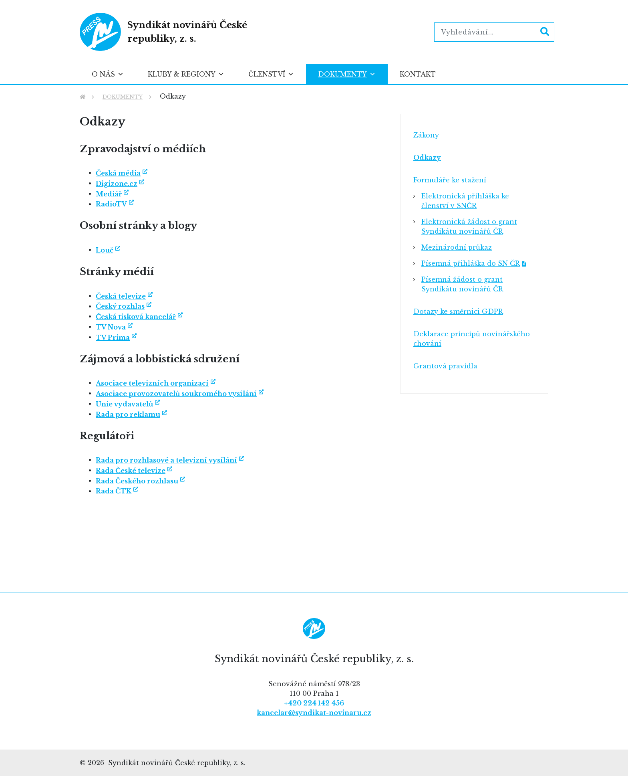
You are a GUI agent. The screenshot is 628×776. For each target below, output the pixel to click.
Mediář (109, 194)
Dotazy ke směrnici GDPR (458, 311)
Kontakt (418, 74)
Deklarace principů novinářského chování (471, 339)
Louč (104, 250)
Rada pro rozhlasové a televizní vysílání (166, 460)
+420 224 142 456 (314, 703)
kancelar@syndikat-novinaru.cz (314, 713)
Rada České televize (130, 471)
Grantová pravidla (445, 366)
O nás (108, 74)
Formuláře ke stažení (449, 180)
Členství (271, 74)
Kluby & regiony (186, 74)
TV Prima (113, 337)
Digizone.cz (116, 184)
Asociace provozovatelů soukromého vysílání (176, 394)
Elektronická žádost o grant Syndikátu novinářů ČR (469, 226)
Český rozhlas (120, 306)
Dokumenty (347, 74)
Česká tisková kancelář (136, 317)
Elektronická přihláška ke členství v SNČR (465, 201)
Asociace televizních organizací (152, 383)
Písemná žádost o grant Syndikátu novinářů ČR (462, 284)
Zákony (426, 135)
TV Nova (111, 327)
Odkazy (427, 158)
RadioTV (111, 204)
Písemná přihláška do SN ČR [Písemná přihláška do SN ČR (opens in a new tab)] (470, 263)
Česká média (118, 173)
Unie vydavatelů (124, 404)
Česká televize (121, 296)
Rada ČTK (113, 491)
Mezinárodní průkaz (456, 247)
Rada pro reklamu (128, 414)
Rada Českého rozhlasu (137, 481)
